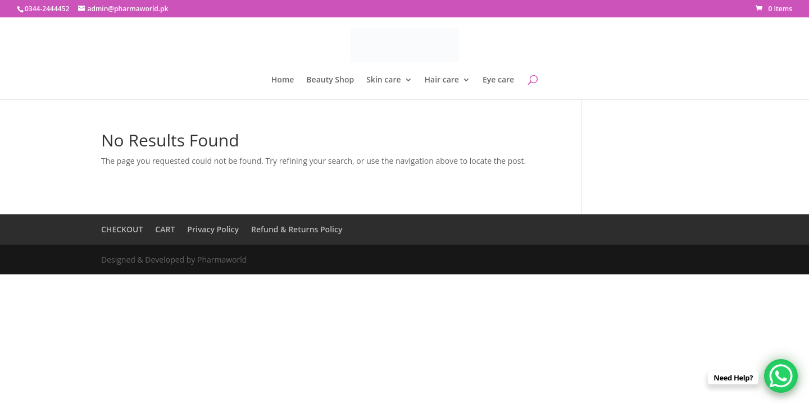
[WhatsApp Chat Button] (781, 376)
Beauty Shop (330, 80)
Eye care (498, 80)
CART (165, 229)
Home (282, 80)
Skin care (383, 80)
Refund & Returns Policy (296, 229)
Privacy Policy (213, 229)
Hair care (442, 80)
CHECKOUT (122, 229)
